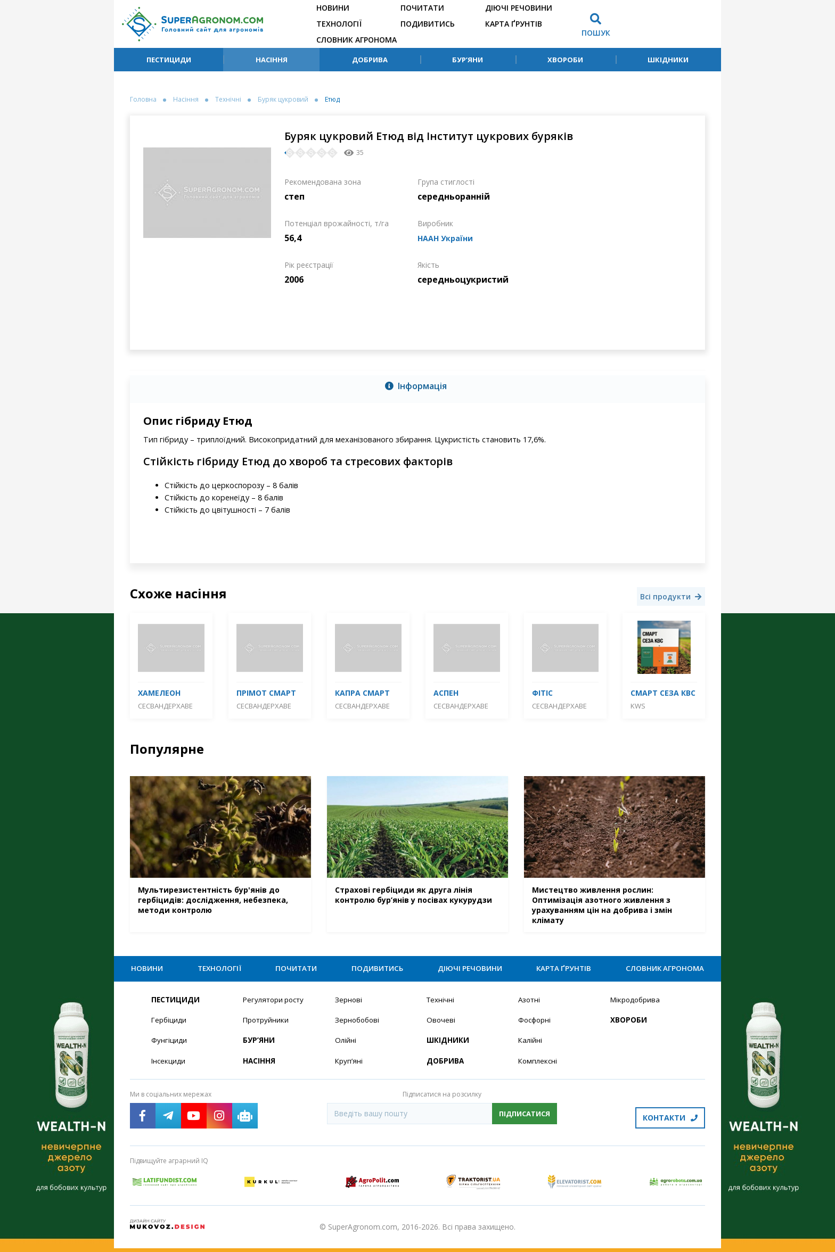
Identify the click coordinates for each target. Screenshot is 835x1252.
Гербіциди (169, 1027)
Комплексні (538, 1069)
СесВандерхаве (165, 706)
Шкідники (668, 59)
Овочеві (441, 1027)
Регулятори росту (275, 1006)
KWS (638, 706)
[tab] (417, 387)
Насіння (272, 59)
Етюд (332, 99)
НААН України (449, 238)
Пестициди (168, 59)
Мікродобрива (636, 1006)
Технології (339, 24)
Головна (143, 99)
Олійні (346, 1048)
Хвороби (565, 59)
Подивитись (427, 24)
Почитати (422, 8)
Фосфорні (535, 1027)
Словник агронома (356, 40)
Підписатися (524, 1121)
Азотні (530, 1006)
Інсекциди (168, 1069)
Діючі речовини (518, 8)
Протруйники (266, 1027)
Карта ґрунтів (513, 24)
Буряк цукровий (283, 99)
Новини (332, 8)
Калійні (530, 1048)
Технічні (228, 99)
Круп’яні (349, 1069)
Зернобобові (358, 1027)
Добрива (370, 59)
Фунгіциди (169, 1048)
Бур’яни (467, 59)
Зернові (349, 1006)
